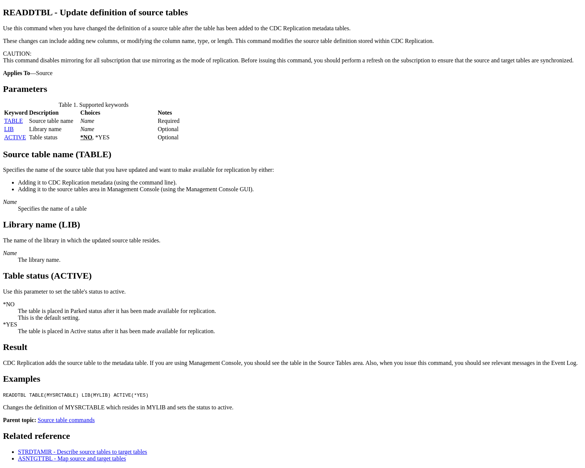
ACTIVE (15, 137)
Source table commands (66, 420)
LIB (9, 129)
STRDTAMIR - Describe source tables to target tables (82, 452)
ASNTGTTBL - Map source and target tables (72, 458)
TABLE (13, 121)
